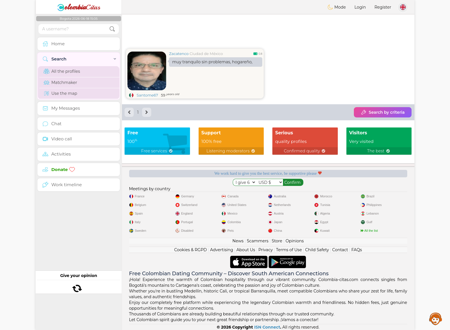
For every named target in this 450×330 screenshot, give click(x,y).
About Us (245, 249)
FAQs (356, 249)
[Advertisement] (268, 30)
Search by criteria (383, 112)
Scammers (257, 240)
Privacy (265, 249)
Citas (78, 7)
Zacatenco (179, 53)
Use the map (60, 93)
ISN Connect (267, 327)
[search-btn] (112, 29)
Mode (336, 7)
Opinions (295, 240)
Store (277, 240)
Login (360, 7)
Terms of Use (289, 249)
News (238, 240)
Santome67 (147, 95)
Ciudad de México (206, 53)
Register (383, 7)
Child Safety (317, 249)
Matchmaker (60, 82)
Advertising (221, 249)
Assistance (435, 318)
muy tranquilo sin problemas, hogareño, (212, 61)
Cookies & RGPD (190, 249)
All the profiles (62, 71)
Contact (340, 249)
